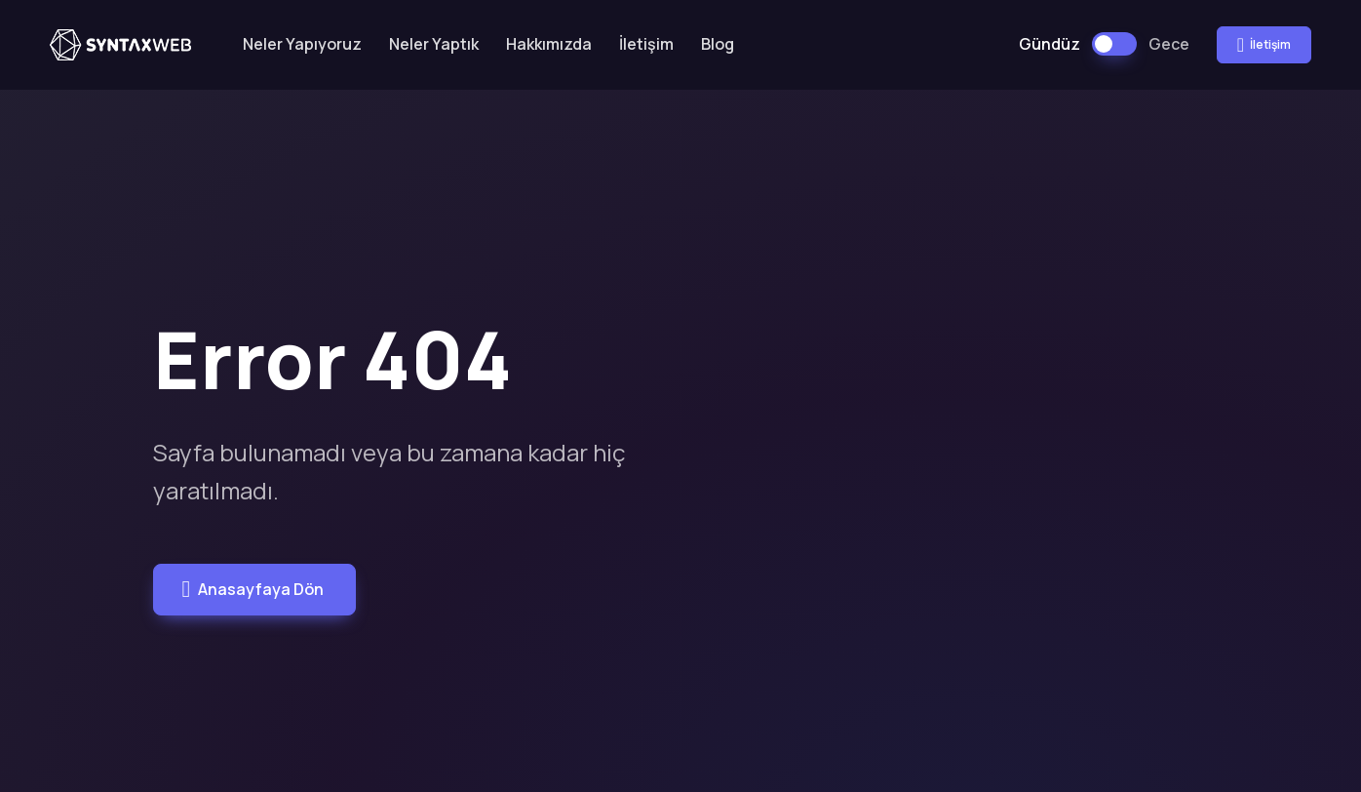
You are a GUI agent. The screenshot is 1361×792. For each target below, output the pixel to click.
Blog (717, 44)
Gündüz (1049, 44)
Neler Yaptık (434, 44)
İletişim (646, 44)
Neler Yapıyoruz (302, 44)
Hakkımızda (549, 44)
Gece (1168, 44)
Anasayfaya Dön (252, 589)
